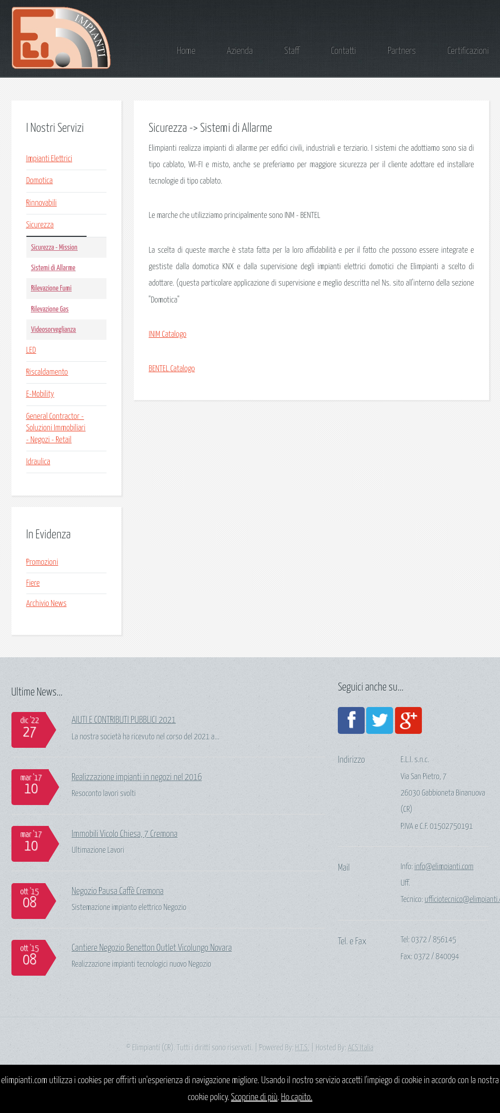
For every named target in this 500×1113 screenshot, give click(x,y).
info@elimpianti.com (444, 867)
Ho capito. (296, 1097)
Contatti (343, 51)
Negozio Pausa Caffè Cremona (118, 891)
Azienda (240, 51)
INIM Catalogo (168, 334)
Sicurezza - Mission (54, 247)
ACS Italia (361, 1048)
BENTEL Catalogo (172, 369)
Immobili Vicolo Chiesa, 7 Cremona (125, 834)
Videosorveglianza (53, 329)
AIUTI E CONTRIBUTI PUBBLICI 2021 (124, 720)
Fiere (33, 583)
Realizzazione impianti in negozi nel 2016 (137, 777)
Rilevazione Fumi (51, 288)
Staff (291, 51)
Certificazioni (468, 51)
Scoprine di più (254, 1097)
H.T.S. (302, 1048)
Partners (402, 51)
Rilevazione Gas (50, 309)
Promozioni (42, 562)
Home (186, 51)
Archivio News (46, 604)
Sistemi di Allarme (53, 268)
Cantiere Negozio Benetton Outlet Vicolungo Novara (152, 948)
